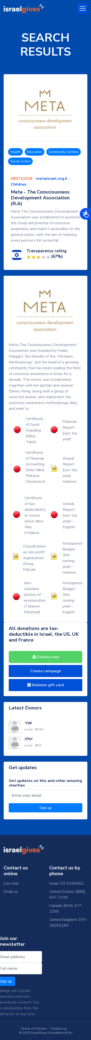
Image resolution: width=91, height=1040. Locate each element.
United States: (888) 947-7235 (67, 894)
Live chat (11, 883)
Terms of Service (33, 1028)
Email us (11, 891)
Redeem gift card (45, 685)
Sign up (45, 807)
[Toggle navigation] (82, 8)
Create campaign (45, 671)
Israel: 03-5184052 (66, 883)
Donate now (45, 657)
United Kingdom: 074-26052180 (68, 922)
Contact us (58, 1028)
